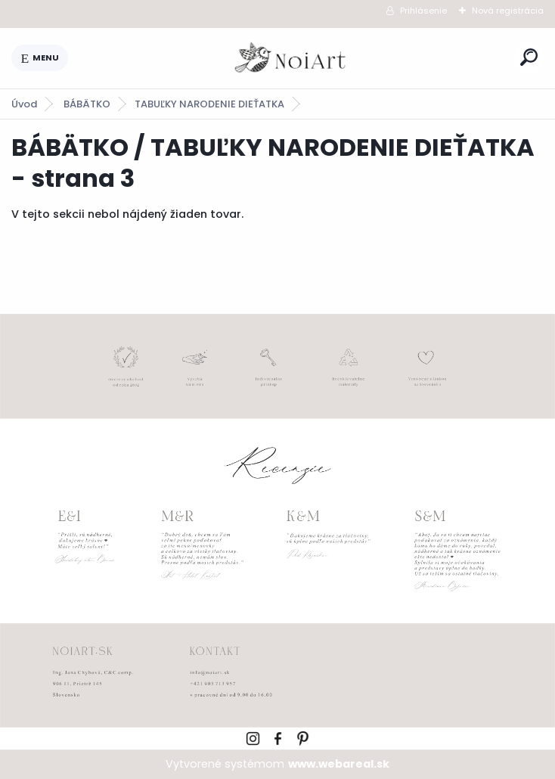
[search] (529, 57)
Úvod (24, 104)
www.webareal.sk (338, 763)
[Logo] (291, 58)
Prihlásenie (423, 11)
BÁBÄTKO (87, 104)
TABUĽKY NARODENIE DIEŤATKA (209, 104)
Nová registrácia (508, 11)
